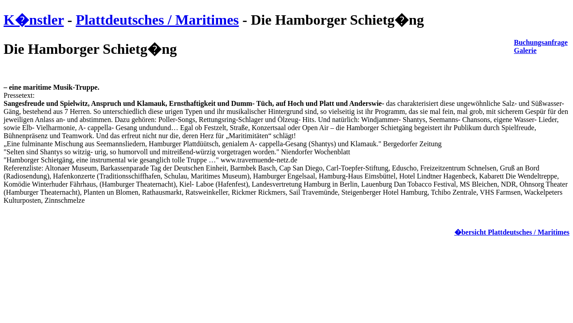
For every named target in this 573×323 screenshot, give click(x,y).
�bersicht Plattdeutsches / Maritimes (511, 232)
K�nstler (34, 20)
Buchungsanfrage (541, 42)
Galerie (525, 50)
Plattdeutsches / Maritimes (157, 20)
